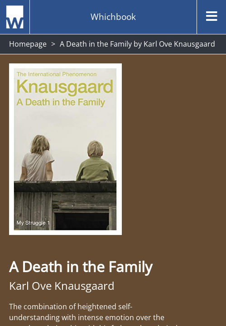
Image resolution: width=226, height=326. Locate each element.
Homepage (28, 44)
